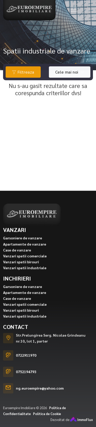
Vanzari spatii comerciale (25, 264)
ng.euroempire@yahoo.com (40, 396)
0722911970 (26, 363)
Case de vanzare (17, 258)
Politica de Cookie (47, 422)
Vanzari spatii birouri (21, 270)
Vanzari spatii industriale (24, 276)
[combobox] (69, 72)
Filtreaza (23, 72)
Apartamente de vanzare (24, 252)
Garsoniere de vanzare (22, 246)
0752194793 (26, 380)
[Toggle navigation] (73, 9)
